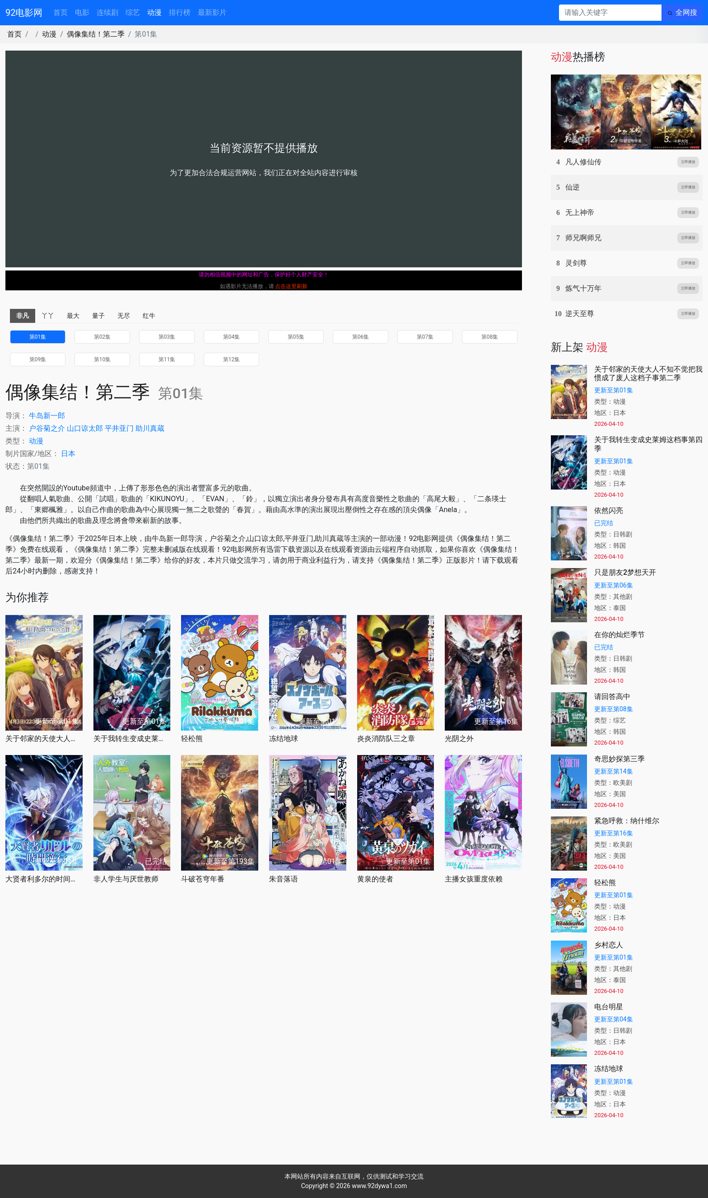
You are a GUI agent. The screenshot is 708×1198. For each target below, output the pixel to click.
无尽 (123, 315)
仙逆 (572, 187)
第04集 (231, 337)
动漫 (154, 12)
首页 (60, 12)
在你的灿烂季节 (619, 634)
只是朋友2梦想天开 (625, 572)
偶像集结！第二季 (96, 34)
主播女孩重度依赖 (474, 879)
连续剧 (107, 12)
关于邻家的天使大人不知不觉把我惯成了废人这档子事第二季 (44, 738)
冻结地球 (283, 738)
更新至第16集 (613, 833)
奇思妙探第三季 (619, 759)
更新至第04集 (613, 1019)
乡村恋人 (608, 945)
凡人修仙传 (583, 162)
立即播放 (688, 162)
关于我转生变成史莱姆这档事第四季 (132, 738)
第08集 (489, 337)
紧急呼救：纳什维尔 (626, 820)
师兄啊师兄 (583, 237)
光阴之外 (459, 738)
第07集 (425, 337)
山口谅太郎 (85, 428)
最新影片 (212, 12)
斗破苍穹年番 (202, 879)
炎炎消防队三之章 (386, 738)
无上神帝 (579, 212)
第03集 (167, 337)
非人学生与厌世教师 (125, 879)
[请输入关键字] (610, 13)
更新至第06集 (613, 585)
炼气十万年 (583, 288)
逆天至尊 (579, 313)
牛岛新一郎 (47, 415)
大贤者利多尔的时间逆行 (44, 879)
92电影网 (23, 12)
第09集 (38, 359)
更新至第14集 (613, 771)
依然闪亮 (608, 510)
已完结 (603, 523)
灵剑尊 (576, 263)
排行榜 (180, 12)
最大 (73, 315)
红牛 (149, 315)
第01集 (38, 337)
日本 (68, 453)
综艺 (133, 12)
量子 (98, 315)
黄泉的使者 (375, 879)
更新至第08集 (613, 709)
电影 (82, 12)
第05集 (296, 337)
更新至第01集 (613, 390)
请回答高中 (612, 696)
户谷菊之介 (47, 428)
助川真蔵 (149, 428)
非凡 (22, 315)
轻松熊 (192, 738)
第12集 (231, 359)
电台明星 (608, 1006)
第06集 (360, 337)
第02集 (102, 337)
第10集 (102, 359)
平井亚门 (119, 428)
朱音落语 (283, 879)
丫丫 (48, 315)
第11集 (167, 359)
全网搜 (686, 12)
